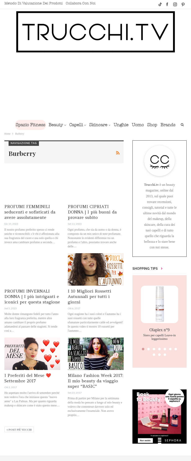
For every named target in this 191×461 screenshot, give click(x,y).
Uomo (149, 124)
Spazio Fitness (37, 124)
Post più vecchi (19, 429)
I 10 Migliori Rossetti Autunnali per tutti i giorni (89, 296)
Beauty (63, 124)
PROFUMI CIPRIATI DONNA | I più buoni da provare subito (92, 212)
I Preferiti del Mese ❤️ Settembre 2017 (27, 378)
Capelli (84, 124)
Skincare (107, 124)
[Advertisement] (95, 86)
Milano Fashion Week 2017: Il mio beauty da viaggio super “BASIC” (95, 381)
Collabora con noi (80, 3)
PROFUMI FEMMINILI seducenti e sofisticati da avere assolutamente (29, 212)
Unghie (131, 124)
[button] (143, 349)
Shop (164, 124)
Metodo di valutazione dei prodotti (33, 3)
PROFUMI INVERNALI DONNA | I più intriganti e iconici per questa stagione (32, 296)
